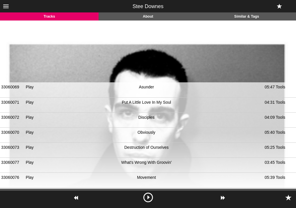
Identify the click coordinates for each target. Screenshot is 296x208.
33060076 (10, 177)
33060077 (10, 162)
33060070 (10, 132)
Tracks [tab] (49, 16)
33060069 (10, 87)
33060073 (10, 147)
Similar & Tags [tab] (246, 16)
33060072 (10, 117)
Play (30, 87)
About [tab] (148, 16)
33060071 (10, 102)
